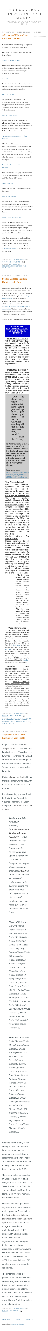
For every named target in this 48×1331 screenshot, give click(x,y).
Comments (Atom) (17, 1324)
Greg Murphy (16, 722)
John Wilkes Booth (17, 777)
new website (14, 264)
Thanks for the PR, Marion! (11, 60)
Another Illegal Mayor (9, 115)
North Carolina (9, 723)
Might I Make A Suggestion (11, 217)
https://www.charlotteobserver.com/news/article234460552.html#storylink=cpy (17, 474)
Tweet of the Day (8, 183)
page (6, 1226)
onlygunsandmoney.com (10, 248)
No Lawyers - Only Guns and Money (24, 14)
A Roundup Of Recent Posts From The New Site (15, 37)
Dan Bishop (26, 718)
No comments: (15, 262)
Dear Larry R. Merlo (9, 94)
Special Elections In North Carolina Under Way (14, 280)
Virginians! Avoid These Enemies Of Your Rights (13, 736)
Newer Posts (6, 1319)
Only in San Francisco (9, 196)
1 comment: (14, 1311)
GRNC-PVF (26, 722)
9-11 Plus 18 (6, 78)
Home (18, 1319)
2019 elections (15, 718)
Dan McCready (8, 720)
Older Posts (29, 1319)
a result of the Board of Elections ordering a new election (16, 306)
